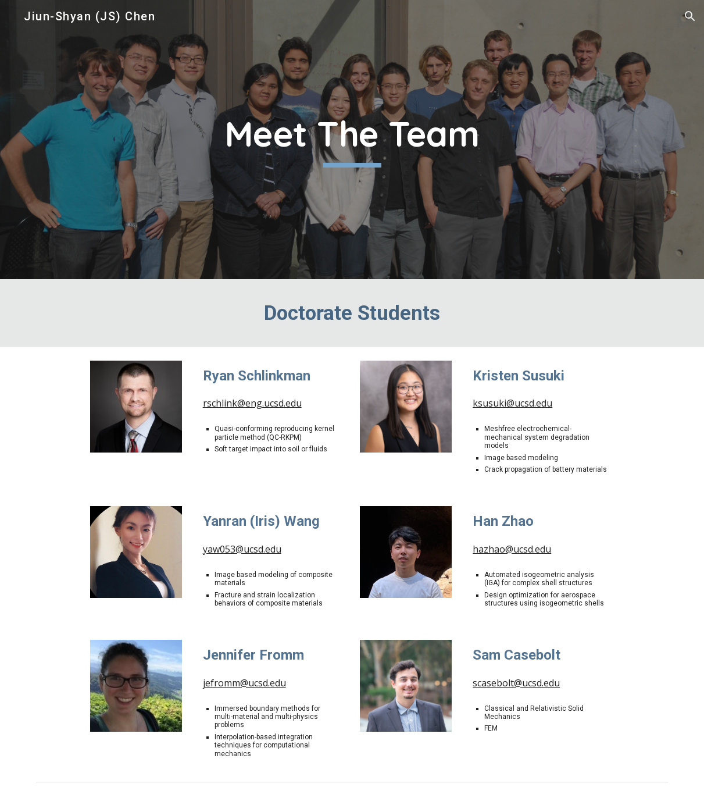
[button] (690, 16)
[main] (352, 139)
